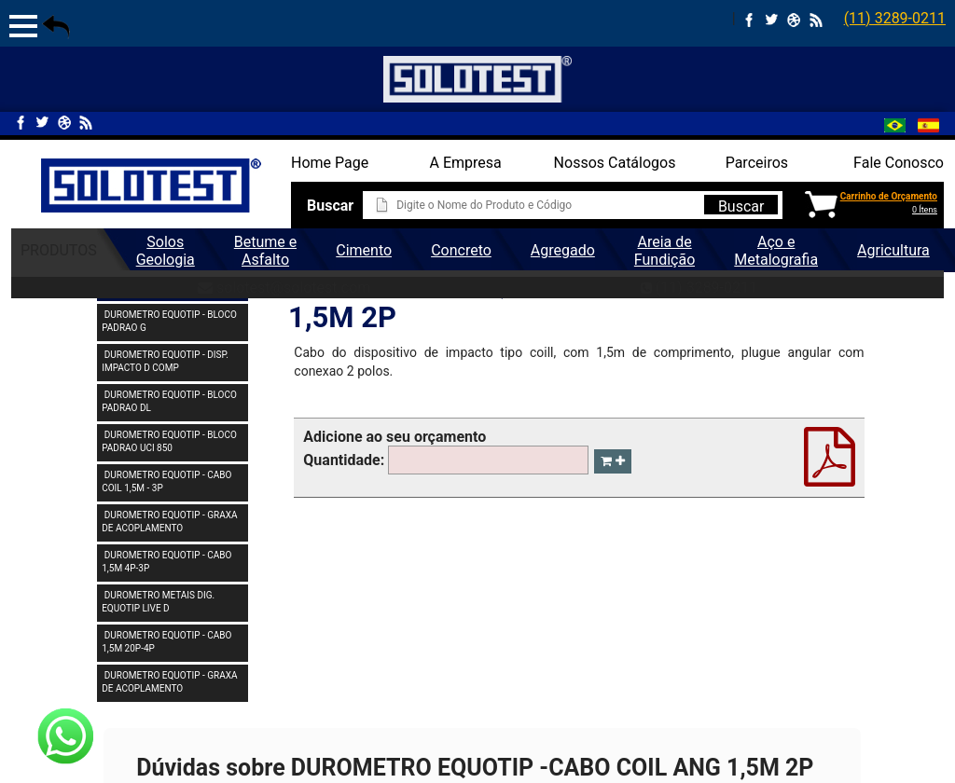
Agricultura (893, 250)
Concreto (461, 250)
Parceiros (757, 163)
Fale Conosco (898, 163)
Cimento (364, 250)
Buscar (741, 206)
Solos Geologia (165, 250)
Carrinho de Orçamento (888, 196)
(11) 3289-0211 (895, 18)
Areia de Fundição (664, 250)
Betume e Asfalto (265, 250)
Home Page (329, 163)
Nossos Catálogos (615, 163)
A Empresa (466, 163)
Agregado (563, 250)
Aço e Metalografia (776, 250)
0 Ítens (924, 209)
